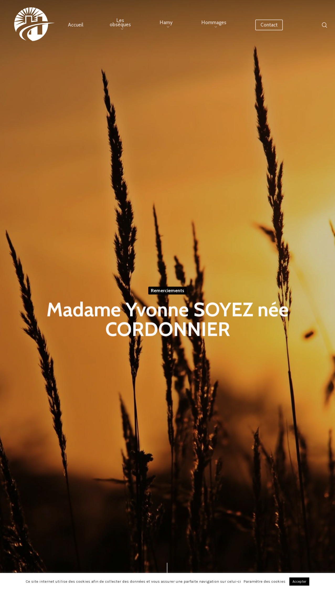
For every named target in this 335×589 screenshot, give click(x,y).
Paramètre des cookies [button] (264, 581)
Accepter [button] (299, 581)
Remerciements (167, 291)
